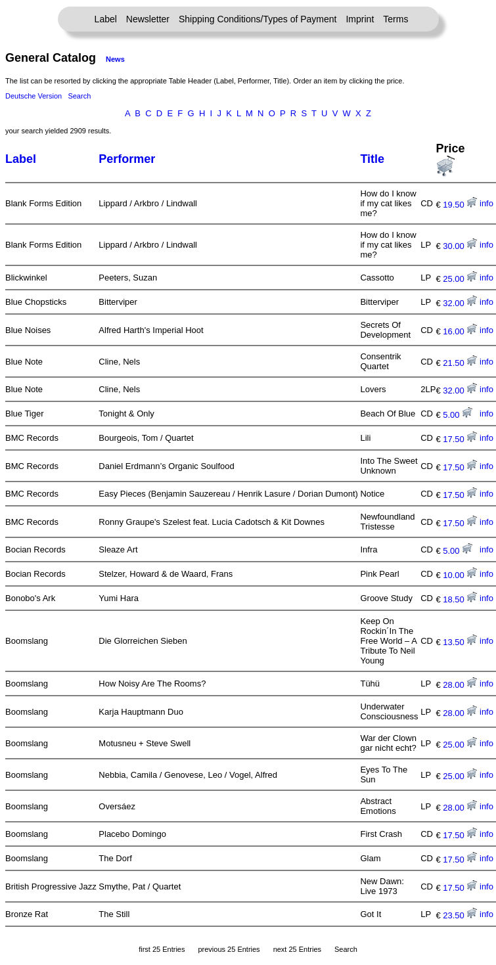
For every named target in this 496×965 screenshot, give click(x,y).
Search (79, 96)
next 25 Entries (297, 949)
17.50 (460, 439)
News (115, 59)
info (486, 203)
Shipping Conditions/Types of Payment (257, 19)
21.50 (460, 363)
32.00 (460, 303)
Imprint (360, 19)
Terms (395, 19)
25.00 (460, 279)
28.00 (460, 685)
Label (106, 19)
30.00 (460, 246)
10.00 (460, 575)
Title (372, 159)
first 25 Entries (162, 949)
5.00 (457, 415)
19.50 (460, 205)
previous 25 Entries (228, 949)
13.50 (460, 642)
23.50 (460, 915)
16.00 (460, 331)
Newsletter (147, 19)
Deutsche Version (33, 96)
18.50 (460, 599)
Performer (127, 159)
